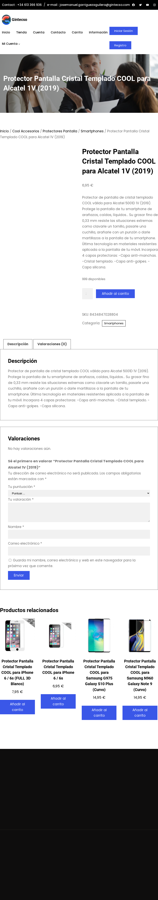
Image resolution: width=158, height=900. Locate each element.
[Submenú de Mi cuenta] (19, 44)
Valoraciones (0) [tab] (52, 344)
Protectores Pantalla (60, 131)
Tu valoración (21, 499)
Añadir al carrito (115, 293)
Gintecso (19, 19)
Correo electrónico (25, 543)
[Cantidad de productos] (87, 293)
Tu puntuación (21, 486)
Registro (120, 45)
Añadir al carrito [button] (17, 707)
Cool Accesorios (25, 131)
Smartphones (92, 131)
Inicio (4, 131)
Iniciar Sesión (123, 31)
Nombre (16, 526)
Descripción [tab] (17, 344)
